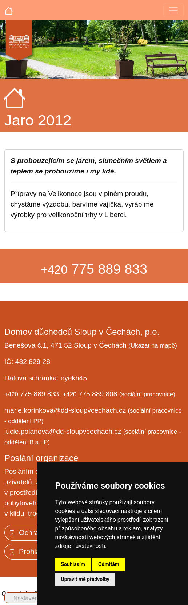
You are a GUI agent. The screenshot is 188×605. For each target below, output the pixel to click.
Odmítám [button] (108, 564)
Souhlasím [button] (73, 564)
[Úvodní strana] (8, 10)
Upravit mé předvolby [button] (85, 579)
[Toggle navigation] (173, 10)
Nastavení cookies (37, 598)
